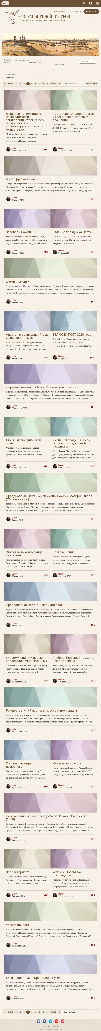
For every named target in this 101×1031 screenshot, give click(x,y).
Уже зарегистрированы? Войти (67, 12)
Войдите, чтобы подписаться (17, 60)
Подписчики (84, 62)
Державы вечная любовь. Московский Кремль (41, 387)
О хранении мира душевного (19, 765)
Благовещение (63, 552)
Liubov (26, 50)
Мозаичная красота (67, 763)
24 (92, 357)
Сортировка (91, 83)
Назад (10, 83)
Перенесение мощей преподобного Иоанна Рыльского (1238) (46, 817)
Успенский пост (17, 925)
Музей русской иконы (22, 179)
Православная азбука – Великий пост (34, 605)
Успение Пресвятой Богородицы (67, 873)
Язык (46, 1027)
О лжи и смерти (17, 282)
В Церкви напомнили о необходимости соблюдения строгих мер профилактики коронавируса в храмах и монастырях (25, 121)
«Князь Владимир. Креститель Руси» (33, 978)
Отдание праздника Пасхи (72, 232)
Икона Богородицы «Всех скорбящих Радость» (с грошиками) (71, 443)
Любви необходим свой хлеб (23, 441)
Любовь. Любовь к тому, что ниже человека (73, 659)
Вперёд (53, 83)
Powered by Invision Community (50, 1030)
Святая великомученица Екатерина (24, 553)
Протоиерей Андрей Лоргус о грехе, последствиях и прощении (73, 117)
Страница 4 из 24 (70, 84)
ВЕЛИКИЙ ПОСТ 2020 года (71, 334)
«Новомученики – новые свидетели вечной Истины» (26, 659)
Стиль (54, 1027)
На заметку (13, 46)
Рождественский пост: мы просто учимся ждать (42, 710)
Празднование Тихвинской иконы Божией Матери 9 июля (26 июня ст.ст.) (49, 497)
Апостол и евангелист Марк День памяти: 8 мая (27, 336)
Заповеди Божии (18, 232)
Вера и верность (18, 872)
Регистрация (91, 12)
